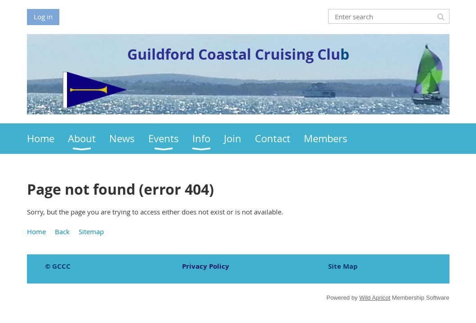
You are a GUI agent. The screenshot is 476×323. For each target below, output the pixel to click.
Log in (43, 16)
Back (62, 231)
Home (36, 231)
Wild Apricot (374, 297)
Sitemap (91, 231)
